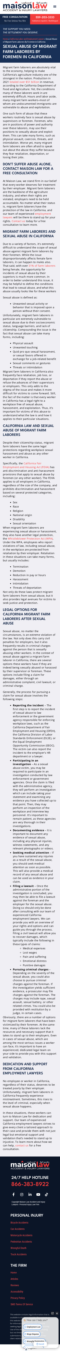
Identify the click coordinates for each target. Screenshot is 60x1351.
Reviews (15, 1285)
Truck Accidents (19, 1254)
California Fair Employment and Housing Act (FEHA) (26, 465)
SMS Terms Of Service (22, 1304)
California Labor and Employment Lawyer (27, 39)
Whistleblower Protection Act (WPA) (30, 538)
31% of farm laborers (42, 265)
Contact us (18, 221)
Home (5, 39)
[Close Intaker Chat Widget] (57, 1313)
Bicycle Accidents (19, 1222)
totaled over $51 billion (24, 82)
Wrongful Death (18, 1248)
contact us (21, 1145)
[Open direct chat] (52, 1313)
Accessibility (17, 1291)
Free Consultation (15, 17)
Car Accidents (18, 1229)
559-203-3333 (45, 17)
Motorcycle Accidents (21, 1235)
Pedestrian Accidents (21, 1241)
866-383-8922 (30, 1184)
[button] (54, 6)
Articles (14, 1279)
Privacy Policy (18, 1298)
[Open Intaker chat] (26, 1349)
